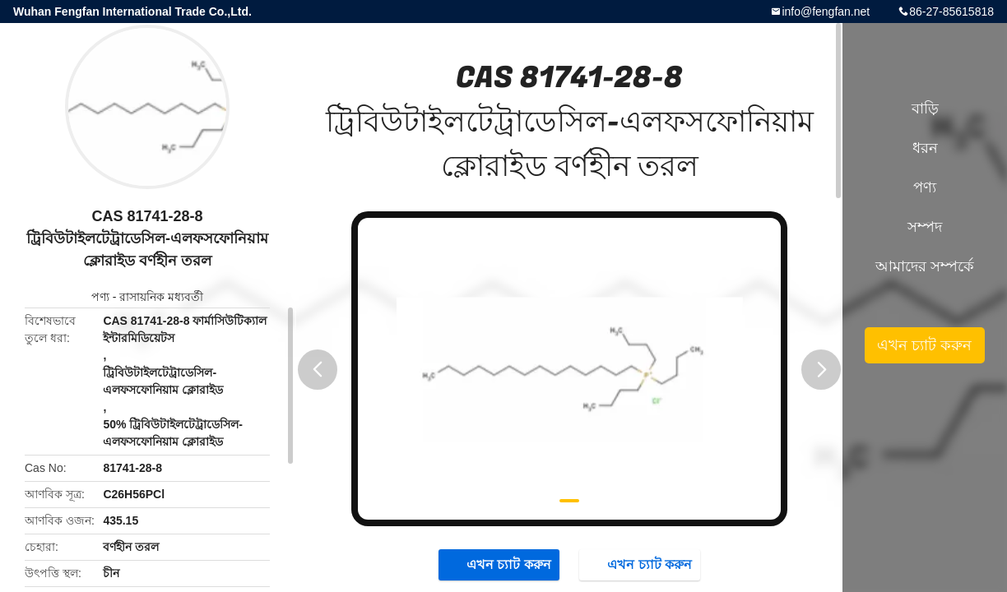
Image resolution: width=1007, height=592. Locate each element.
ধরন (925, 148)
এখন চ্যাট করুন (500, 564)
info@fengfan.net (826, 11)
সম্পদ (924, 227)
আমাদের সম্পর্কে (924, 266)
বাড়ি (925, 108)
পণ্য (100, 296)
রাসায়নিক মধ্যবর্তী (161, 296)
